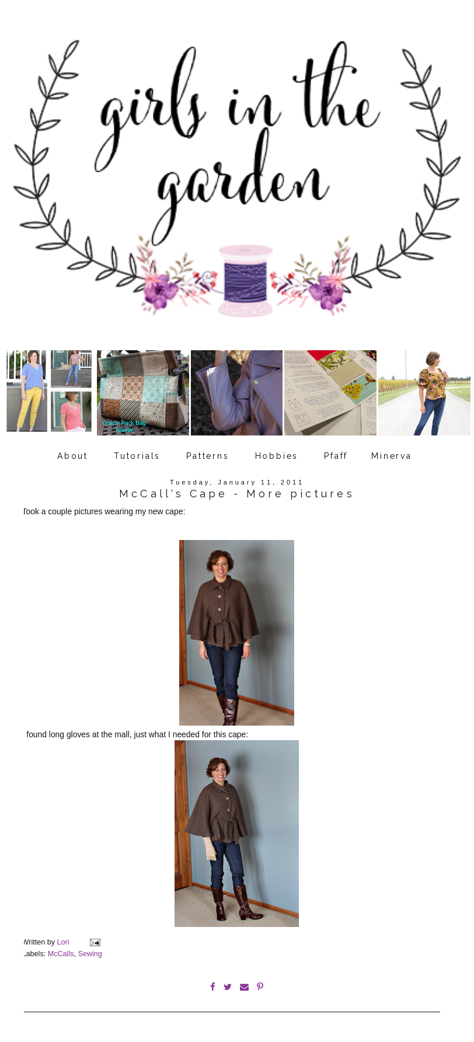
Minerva (391, 456)
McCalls (61, 954)
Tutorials (137, 456)
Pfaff (336, 456)
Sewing (90, 954)
